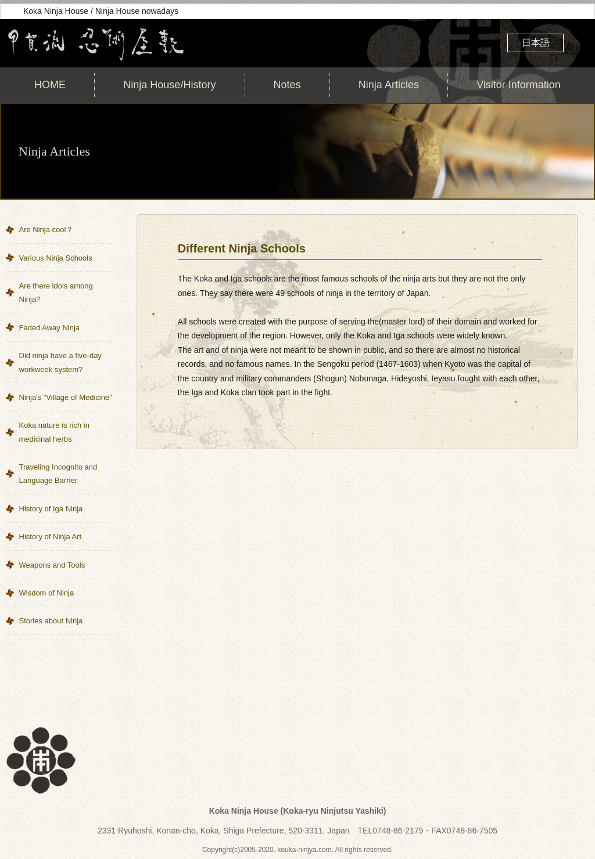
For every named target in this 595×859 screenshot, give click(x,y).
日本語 (536, 43)
